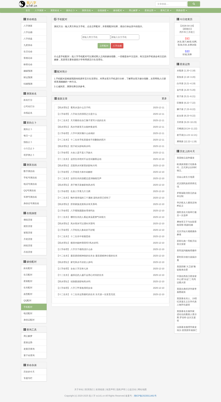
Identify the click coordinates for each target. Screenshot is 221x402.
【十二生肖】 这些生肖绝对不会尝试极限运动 (110, 159)
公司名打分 (29, 106)
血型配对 (28, 294)
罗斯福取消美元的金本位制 (187, 194)
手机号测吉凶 (30, 177)
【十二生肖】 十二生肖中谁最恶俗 (110, 236)
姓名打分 (28, 100)
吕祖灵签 (28, 252)
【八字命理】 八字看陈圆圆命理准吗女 (110, 210)
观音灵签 (28, 226)
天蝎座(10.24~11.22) (187, 128)
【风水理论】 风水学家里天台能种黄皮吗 (110, 126)
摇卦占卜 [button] (71, 10)
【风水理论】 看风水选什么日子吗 (110, 107)
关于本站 (78, 389)
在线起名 (28, 113)
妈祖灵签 (28, 245)
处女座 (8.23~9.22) (186, 115)
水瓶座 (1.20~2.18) (186, 70)
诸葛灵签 (28, 232)
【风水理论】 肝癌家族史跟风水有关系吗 (110, 204)
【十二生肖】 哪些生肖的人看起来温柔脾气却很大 (110, 217)
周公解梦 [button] (134, 10)
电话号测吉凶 (30, 184)
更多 (164, 98)
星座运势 (28, 342)
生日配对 (28, 274)
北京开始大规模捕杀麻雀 (187, 233)
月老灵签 (28, 239)
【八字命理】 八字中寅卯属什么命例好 (110, 133)
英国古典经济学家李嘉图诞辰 (187, 290)
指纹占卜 (28, 142)
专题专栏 (28, 378)
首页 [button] (28, 10)
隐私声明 (121, 389)
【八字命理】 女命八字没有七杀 (110, 268)
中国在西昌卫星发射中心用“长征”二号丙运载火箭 (187, 279)
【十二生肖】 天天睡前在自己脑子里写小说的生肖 (110, 120)
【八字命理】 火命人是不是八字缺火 (110, 152)
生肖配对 (28, 287)
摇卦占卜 (28, 129)
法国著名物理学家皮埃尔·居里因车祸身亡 (187, 328)
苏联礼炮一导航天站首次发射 (187, 242)
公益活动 (131, 389)
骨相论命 (28, 58)
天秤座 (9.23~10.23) (187, 122)
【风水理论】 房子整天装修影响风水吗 (110, 184)
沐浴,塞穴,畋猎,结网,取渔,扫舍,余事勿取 (187, 41)
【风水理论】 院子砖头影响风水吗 (110, 146)
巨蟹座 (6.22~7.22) (186, 103)
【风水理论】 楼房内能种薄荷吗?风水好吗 (110, 242)
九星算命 (28, 45)
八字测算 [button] (40, 10)
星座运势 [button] (150, 10)
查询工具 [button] (165, 10)
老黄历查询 (29, 349)
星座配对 (28, 281)
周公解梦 (28, 336)
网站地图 (142, 389)
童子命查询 (29, 355)
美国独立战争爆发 (185, 158)
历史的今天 (29, 371)
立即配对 (104, 45)
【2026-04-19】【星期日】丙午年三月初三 (187, 29)
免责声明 (110, 389)
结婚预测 (28, 84)
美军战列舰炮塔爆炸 (187, 250)
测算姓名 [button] (55, 10)
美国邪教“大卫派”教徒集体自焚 (186, 268)
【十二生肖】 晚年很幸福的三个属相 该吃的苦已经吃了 (110, 197)
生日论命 (28, 51)
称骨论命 (28, 64)
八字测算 (28, 26)
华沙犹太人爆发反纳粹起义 (187, 204)
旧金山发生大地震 (185, 177)
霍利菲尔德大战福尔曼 (187, 258)
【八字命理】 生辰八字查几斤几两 (110, 191)
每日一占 (28, 135)
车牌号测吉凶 (30, 197)
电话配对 (28, 313)
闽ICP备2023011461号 (145, 395)
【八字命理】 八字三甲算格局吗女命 (110, 287)
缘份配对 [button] (118, 10)
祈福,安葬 (187, 53)
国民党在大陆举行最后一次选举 (187, 214)
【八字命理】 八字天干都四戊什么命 (110, 249)
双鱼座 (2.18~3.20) (186, 77)
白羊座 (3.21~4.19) (186, 83)
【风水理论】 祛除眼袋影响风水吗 (110, 281)
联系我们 (89, 389)
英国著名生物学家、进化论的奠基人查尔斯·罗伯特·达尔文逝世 (187, 316)
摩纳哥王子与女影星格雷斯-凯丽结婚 (187, 223)
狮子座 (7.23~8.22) (186, 109)
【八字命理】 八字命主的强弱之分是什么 (110, 114)
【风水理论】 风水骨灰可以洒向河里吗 (110, 223)
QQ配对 (27, 300)
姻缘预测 (28, 71)
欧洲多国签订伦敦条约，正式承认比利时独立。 (187, 167)
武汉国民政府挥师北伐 (187, 185)
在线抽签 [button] (103, 10)
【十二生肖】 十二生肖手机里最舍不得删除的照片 (110, 139)
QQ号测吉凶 (30, 190)
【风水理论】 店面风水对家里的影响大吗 (110, 165)
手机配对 (28, 307)
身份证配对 (29, 320)
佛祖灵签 (28, 219)
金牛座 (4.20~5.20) (186, 90)
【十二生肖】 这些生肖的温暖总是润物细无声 (110, 178)
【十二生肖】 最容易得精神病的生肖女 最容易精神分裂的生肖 (110, 255)
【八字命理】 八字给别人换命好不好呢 (110, 229)
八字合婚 (28, 32)
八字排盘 (28, 38)
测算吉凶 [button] (87, 10)
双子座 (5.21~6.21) (186, 96)
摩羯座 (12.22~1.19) (187, 141)
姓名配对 (28, 268)
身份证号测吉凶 (31, 203)
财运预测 (28, 77)
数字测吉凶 (29, 171)
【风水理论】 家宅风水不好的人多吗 (110, 262)
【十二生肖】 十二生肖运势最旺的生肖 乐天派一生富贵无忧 (110, 294)
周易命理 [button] (181, 10)
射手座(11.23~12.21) (187, 135)
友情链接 (100, 389)
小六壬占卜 (29, 148)
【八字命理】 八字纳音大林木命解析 (110, 171)
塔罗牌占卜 (29, 155)
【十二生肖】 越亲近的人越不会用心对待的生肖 (110, 275)
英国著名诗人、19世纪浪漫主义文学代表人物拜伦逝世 (187, 301)
